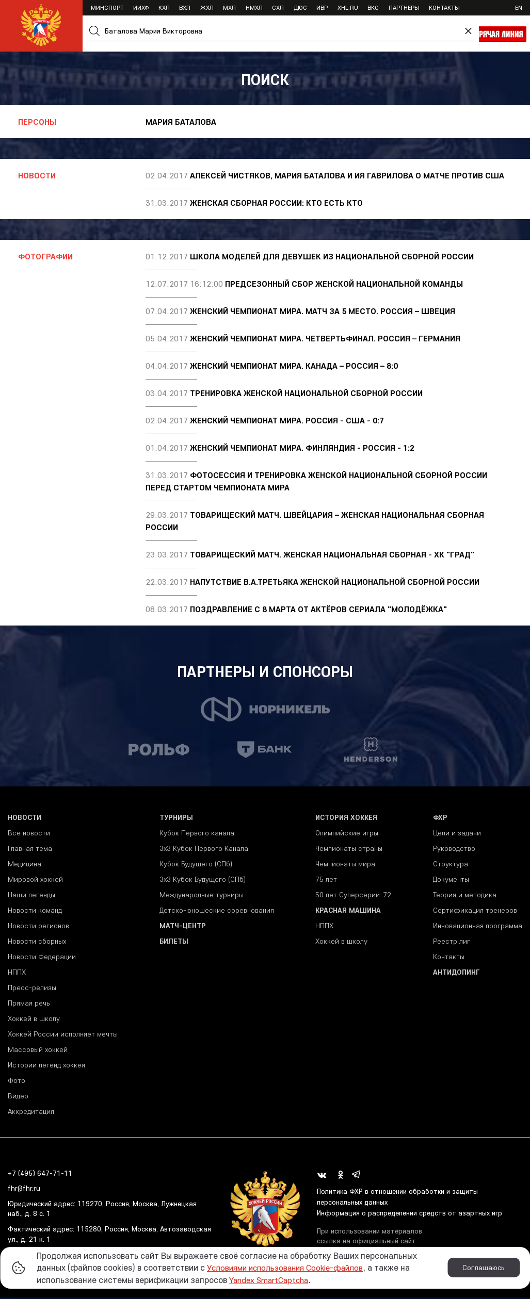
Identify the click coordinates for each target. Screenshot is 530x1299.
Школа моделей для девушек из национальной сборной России (332, 256)
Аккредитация (31, 1112)
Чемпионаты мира (345, 864)
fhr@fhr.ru (24, 1189)
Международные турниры (201, 895)
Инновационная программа (477, 926)
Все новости (29, 833)
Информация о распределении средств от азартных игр (411, 1214)
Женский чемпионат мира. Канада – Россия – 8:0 (294, 365)
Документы (451, 880)
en (518, 7)
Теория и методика (464, 895)
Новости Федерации (42, 957)
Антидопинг (456, 973)
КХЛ (164, 7)
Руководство (454, 849)
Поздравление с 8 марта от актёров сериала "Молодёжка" (318, 609)
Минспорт (107, 7)
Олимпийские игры (346, 833)
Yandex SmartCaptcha (272, 1279)
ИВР (322, 7)
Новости (24, 818)
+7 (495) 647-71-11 (40, 1174)
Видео (18, 1096)
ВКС (373, 7)
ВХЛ (184, 7)
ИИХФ (141, 7)
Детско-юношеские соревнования (216, 911)
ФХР (440, 818)
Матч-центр (182, 926)
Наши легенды (31, 895)
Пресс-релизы (32, 988)
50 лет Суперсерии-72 (353, 895)
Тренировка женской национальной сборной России (306, 393)
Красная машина (348, 911)
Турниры (176, 818)
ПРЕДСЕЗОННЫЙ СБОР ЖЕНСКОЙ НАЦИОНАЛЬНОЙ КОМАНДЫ (344, 283)
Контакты (444, 7)
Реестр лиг (451, 942)
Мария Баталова (181, 122)
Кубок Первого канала (196, 833)
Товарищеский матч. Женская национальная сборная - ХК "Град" (332, 554)
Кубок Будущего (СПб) (195, 864)
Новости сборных (37, 942)
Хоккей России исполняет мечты (63, 1035)
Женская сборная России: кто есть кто (276, 203)
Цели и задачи (457, 833)
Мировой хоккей (35, 880)
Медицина (24, 864)
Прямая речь (29, 1004)
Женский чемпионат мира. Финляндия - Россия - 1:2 (302, 447)
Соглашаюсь (483, 1267)
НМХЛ (254, 7)
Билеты (173, 942)
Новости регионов (38, 926)
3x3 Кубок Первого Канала (203, 849)
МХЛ (229, 7)
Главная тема (30, 849)
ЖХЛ (207, 7)
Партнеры (404, 7)
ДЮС (300, 7)
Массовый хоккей (38, 1050)
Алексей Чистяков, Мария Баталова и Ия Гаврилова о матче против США (347, 175)
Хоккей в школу (34, 1019)
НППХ (17, 973)
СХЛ (278, 7)
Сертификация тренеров (475, 911)
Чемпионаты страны (348, 849)
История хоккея (346, 818)
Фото (16, 1081)
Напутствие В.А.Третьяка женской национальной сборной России (334, 582)
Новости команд (35, 911)
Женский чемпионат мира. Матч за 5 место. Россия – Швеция (322, 311)
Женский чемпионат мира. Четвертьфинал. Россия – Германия (325, 338)
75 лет (326, 880)
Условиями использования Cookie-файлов (290, 1267)
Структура (450, 864)
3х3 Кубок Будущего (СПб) (202, 880)
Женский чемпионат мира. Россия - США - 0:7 (287, 420)
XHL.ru (348, 7)
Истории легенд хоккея (46, 1066)
